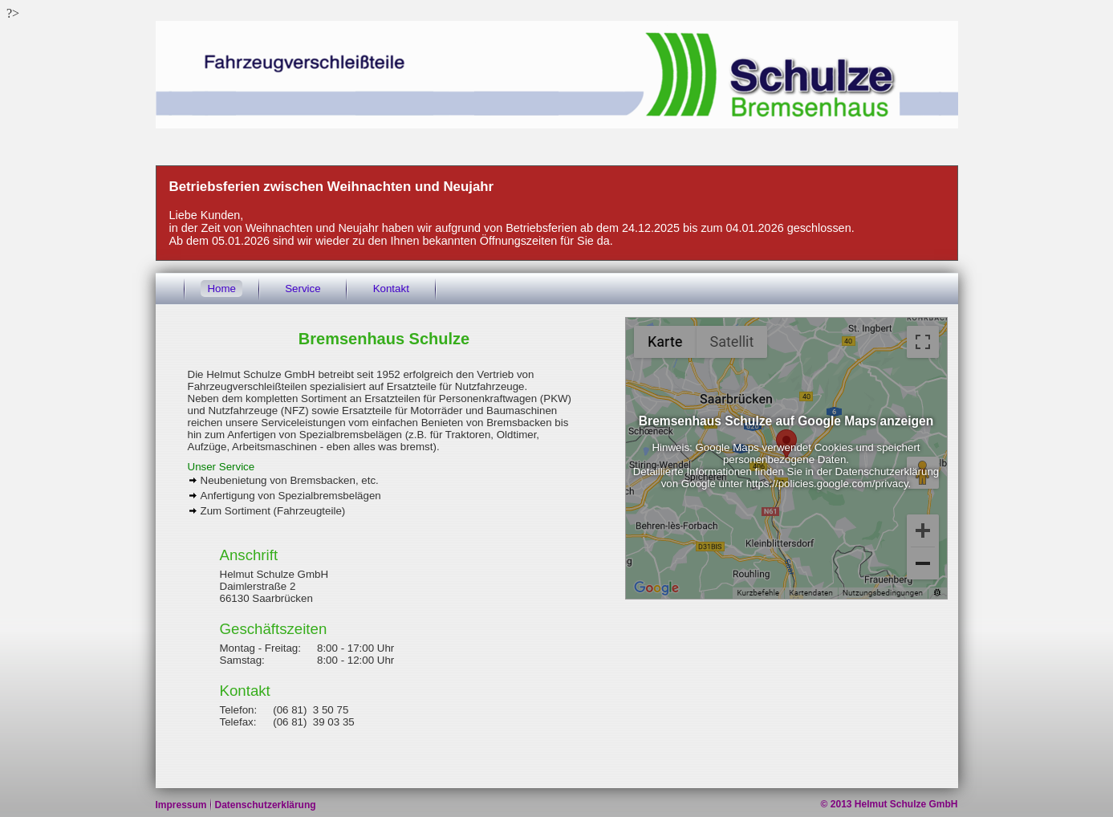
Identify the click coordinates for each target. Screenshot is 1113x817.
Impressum (181, 805)
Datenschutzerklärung (265, 805)
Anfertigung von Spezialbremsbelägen (291, 496)
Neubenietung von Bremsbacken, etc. (290, 480)
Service (302, 288)
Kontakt (391, 288)
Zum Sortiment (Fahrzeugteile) (273, 511)
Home (221, 288)
